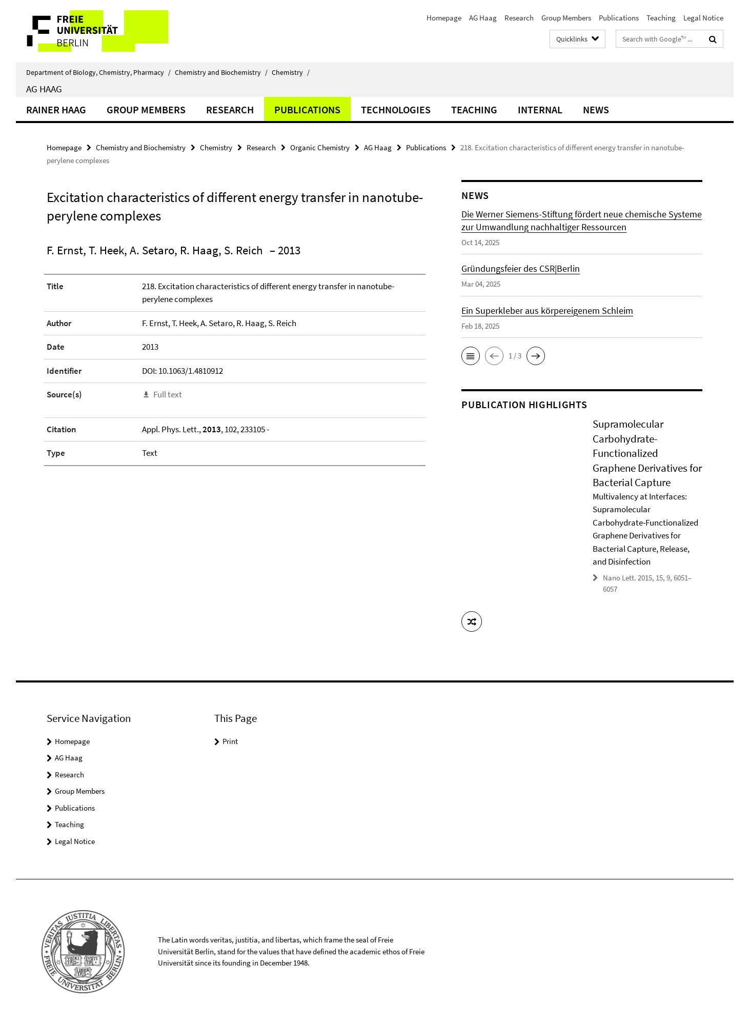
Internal (540, 109)
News (596, 109)
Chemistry (291, 72)
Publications (619, 18)
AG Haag (483, 18)
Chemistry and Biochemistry (221, 72)
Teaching (661, 18)
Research (519, 18)
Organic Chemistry (320, 147)
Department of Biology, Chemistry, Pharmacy (98, 72)
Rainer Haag (56, 109)
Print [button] (230, 741)
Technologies (396, 109)
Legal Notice (703, 18)
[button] (470, 356)
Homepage (444, 18)
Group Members (566, 18)
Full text (167, 394)
